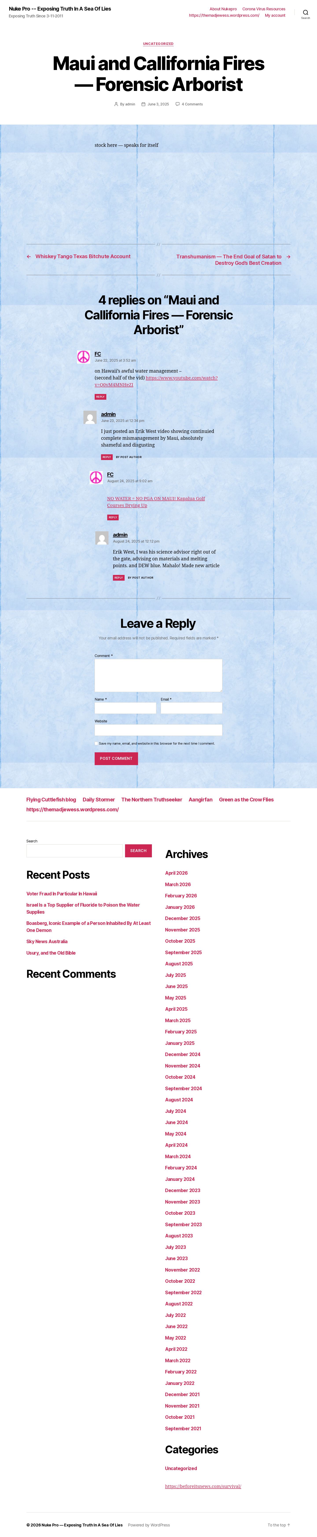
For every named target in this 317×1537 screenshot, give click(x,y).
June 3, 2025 (158, 104)
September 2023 (183, 1224)
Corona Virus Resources (264, 9)
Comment (104, 656)
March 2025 (178, 1020)
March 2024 (178, 1156)
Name (101, 699)
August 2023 (179, 1235)
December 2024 (183, 1054)
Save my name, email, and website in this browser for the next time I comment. (157, 743)
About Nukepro (223, 9)
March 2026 (178, 884)
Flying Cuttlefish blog (52, 799)
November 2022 (183, 1269)
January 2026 (180, 907)
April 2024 (176, 1145)
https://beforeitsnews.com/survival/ (203, 1486)
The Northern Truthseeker (157, 799)
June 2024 (177, 1122)
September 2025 (183, 952)
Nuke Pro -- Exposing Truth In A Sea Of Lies (60, 8)
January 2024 (180, 1179)
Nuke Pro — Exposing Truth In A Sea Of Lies (82, 1524)
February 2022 (181, 1371)
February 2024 (181, 1167)
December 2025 (183, 918)
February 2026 (181, 895)
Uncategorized (158, 44)
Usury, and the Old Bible (51, 952)
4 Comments (192, 104)
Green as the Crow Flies (256, 799)
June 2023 (177, 1258)
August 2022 (179, 1303)
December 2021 (182, 1394)
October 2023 (180, 1213)
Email (166, 699)
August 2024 (179, 1099)
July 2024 (176, 1111)
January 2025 (180, 1043)
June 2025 (177, 986)
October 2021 (180, 1417)
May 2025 (176, 997)
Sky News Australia (47, 941)
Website (101, 721)
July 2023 (176, 1247)
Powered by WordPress (149, 1524)
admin (130, 104)
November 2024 (183, 1065)
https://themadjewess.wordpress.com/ (224, 15)
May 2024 (176, 1133)
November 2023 (183, 1201)
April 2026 (176, 873)
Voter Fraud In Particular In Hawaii (62, 893)
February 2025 (181, 1031)
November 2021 (182, 1405)
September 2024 (184, 1088)
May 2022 (176, 1337)
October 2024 (180, 1077)
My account (275, 15)
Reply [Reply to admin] (107, 456)
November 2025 (183, 929)
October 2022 (180, 1281)
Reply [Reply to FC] (100, 396)
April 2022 (176, 1349)
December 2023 (183, 1190)
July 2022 (176, 1315)
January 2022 (180, 1383)
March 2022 (178, 1360)
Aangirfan (208, 799)
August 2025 (179, 963)
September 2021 (183, 1428)
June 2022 (177, 1326)
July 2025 (176, 975)
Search (31, 841)
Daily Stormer (101, 799)
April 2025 (176, 1009)
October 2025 (180, 941)
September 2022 (183, 1292)
